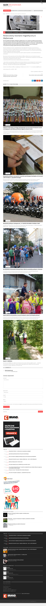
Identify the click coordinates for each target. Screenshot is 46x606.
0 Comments (8, 124)
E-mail (4, 395)
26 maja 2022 (11, 514)
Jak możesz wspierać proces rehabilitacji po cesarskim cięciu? (19, 464)
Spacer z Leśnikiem (7, 361)
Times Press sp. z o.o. (33, 601)
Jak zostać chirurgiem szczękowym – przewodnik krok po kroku (20, 472)
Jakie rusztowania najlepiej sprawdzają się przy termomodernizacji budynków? (22, 456)
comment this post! (14, 371)
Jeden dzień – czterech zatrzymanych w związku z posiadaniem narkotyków (21, 518)
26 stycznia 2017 (11, 561)
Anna (8, 571)
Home (4, 13)
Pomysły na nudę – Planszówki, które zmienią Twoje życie (19, 469)
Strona (4, 399)
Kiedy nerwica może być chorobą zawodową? (16, 559)
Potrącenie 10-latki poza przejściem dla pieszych (16, 523)
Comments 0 (16, 32)
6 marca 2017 (11, 555)
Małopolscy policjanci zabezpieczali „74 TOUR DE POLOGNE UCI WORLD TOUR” (21, 223)
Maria (8, 576)
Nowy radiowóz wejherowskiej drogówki (36, 75)
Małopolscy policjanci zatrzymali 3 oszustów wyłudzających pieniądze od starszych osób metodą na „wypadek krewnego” (23, 176)
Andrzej (8, 567)
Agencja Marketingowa (26, 593)
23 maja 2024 (11, 550)
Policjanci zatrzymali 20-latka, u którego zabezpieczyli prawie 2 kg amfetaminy (10, 75)
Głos (12, 4)
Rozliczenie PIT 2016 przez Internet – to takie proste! (17, 554)
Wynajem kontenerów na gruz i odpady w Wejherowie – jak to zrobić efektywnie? (23, 459)
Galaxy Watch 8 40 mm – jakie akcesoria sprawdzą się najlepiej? (21, 10)
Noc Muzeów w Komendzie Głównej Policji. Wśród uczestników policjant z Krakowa (22, 269)
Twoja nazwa (5, 390)
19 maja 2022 (11, 525)
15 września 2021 (9, 32)
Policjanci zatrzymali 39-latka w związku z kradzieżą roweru (18, 513)
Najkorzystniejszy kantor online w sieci (15, 461)
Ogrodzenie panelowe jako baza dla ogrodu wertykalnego (19, 453)
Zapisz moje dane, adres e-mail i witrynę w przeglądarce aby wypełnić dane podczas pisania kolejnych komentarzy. (23, 404)
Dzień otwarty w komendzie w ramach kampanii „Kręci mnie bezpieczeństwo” (21, 315)
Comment (5, 378)
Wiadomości (8, 13)
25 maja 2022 (11, 519)
